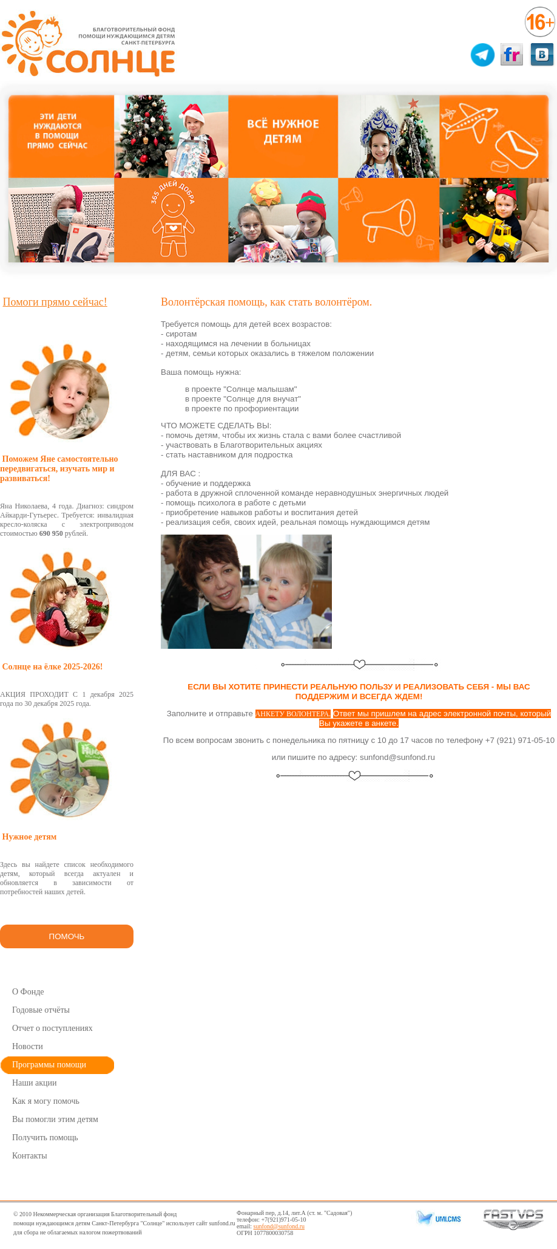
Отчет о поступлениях (52, 1028)
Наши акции (34, 1082)
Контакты (29, 1155)
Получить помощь (45, 1137)
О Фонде (28, 991)
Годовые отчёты (41, 1010)
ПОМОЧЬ (67, 936)
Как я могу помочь (45, 1101)
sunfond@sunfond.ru (279, 1226)
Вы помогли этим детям (55, 1119)
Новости (27, 1046)
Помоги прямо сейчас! (55, 302)
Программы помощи (49, 1064)
